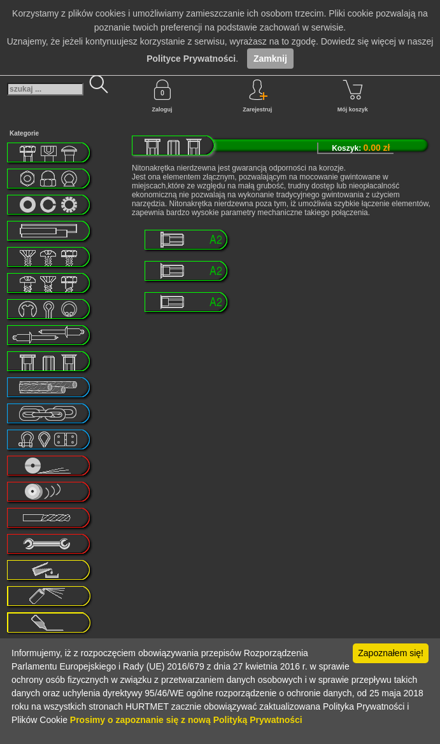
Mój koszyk (352, 96)
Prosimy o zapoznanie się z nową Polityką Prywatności (186, 720)
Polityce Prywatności (191, 58)
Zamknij (270, 58)
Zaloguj (162, 96)
